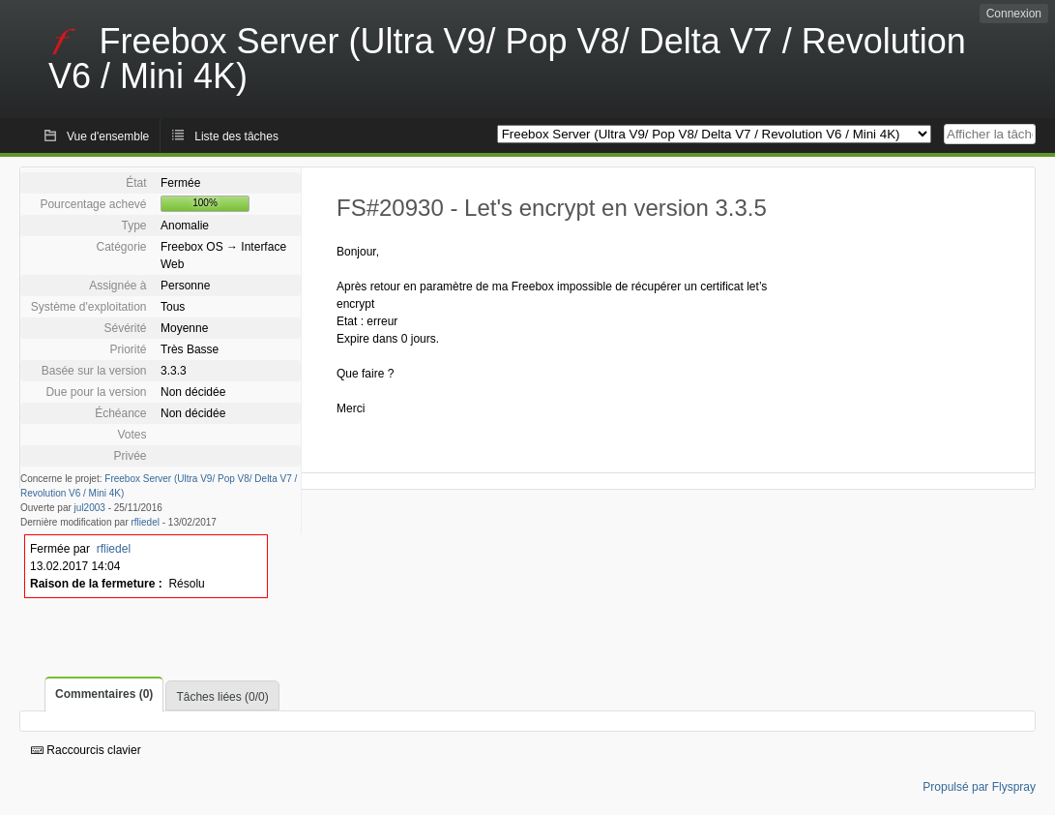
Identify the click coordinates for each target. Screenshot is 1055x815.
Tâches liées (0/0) (222, 697)
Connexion (1013, 13)
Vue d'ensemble (108, 136)
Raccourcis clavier (86, 750)
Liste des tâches (236, 136)
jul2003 (89, 507)
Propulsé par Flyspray (979, 787)
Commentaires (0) (104, 694)
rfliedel (146, 522)
